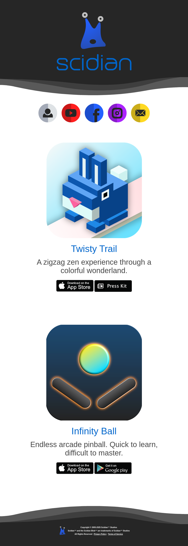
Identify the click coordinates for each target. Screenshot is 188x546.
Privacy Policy (100, 534)
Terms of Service (115, 534)
